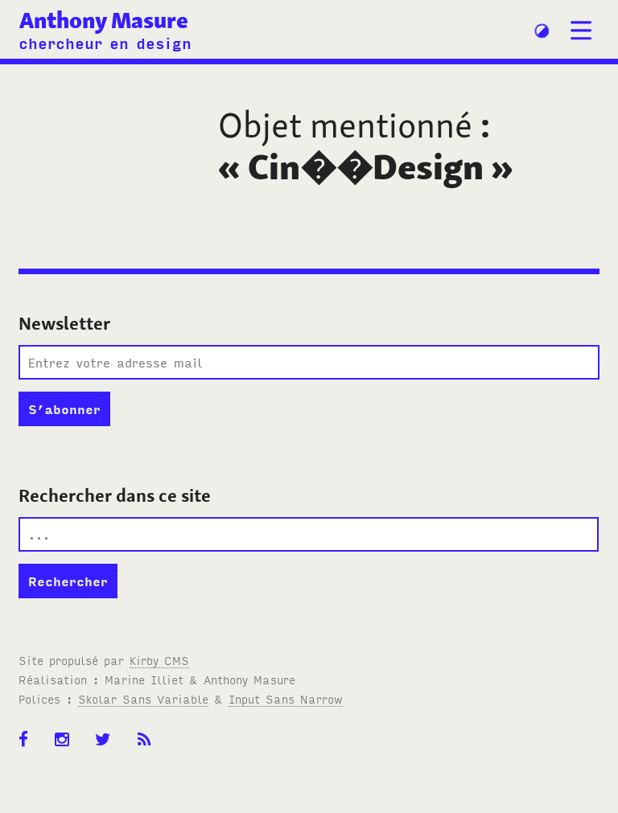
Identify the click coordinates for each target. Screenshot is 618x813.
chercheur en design (105, 42)
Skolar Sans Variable (143, 698)
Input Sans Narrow (286, 698)
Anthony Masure (103, 20)
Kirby (159, 659)
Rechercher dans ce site (115, 495)
